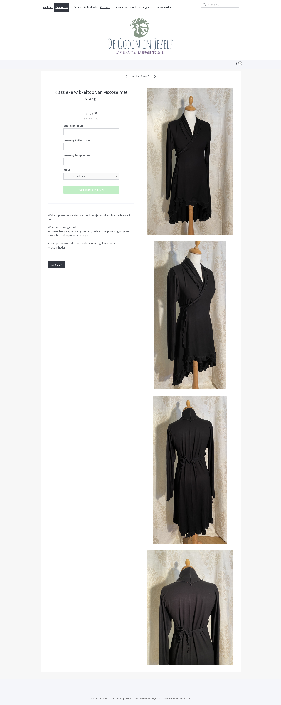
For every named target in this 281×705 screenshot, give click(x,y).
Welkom (48, 7)
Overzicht (56, 264)
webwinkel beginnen (150, 698)
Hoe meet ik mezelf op (126, 7)
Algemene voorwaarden (157, 7)
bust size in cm (73, 125)
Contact (105, 7)
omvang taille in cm (76, 140)
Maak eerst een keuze (91, 190)
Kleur (66, 170)
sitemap (129, 698)
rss (136, 698)
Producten (61, 7)
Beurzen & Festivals (85, 7)
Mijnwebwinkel (182, 698)
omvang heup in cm (76, 155)
